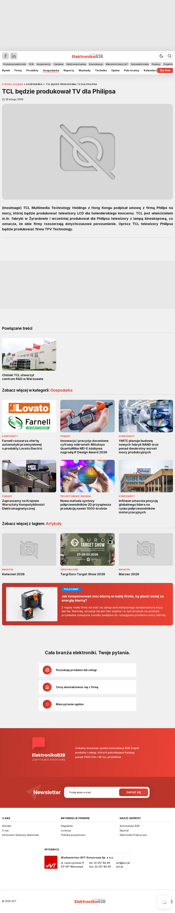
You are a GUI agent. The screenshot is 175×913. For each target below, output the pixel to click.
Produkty (32, 70)
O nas (5, 830)
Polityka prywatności (73, 835)
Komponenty (43, 64)
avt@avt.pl (123, 862)
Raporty (69, 70)
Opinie (115, 70)
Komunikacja (96, 64)
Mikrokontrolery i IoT (117, 64)
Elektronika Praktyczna (133, 835)
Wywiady (85, 70)
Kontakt (6, 825)
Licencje (66, 830)
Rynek (6, 70)
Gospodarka (51, 70)
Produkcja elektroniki (14, 64)
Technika (101, 70)
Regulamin (67, 825)
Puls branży (131, 70)
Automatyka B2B (129, 825)
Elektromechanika (76, 64)
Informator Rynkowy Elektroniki (20, 835)
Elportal (124, 830)
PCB (31, 64)
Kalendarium (152, 70)
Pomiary (156, 64)
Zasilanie (58, 64)
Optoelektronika (140, 64)
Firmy (18, 70)
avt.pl (119, 866)
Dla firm (165, 70)
